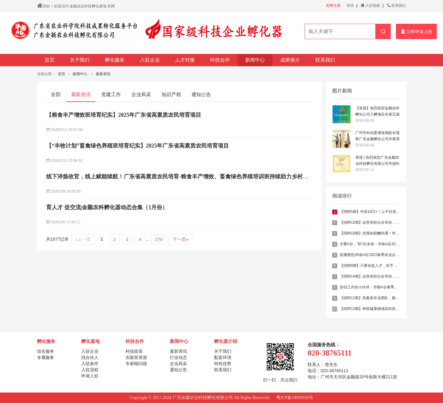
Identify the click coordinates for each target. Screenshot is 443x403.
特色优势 (222, 363)
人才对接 (185, 60)
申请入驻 (89, 375)
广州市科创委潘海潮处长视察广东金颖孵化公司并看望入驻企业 (377, 136)
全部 (56, 94)
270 (158, 239)
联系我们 (396, 5)
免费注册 (333, 5)
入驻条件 (89, 363)
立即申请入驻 (417, 31)
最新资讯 (103, 74)
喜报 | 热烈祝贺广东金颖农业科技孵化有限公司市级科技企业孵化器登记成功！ (377, 161)
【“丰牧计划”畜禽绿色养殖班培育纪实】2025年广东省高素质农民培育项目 (137, 146)
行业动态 (178, 357)
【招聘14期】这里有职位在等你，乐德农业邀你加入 (382, 276)
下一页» (180, 239)
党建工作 (111, 94)
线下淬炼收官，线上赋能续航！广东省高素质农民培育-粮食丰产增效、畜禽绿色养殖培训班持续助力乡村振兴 (180, 176)
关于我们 (80, 60)
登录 (350, 5)
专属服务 (45, 357)
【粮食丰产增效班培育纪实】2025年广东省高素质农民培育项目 (123, 115)
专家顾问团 (136, 363)
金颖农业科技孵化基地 (88, 6)
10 (335, 309)
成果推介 (290, 60)
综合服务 (45, 351)
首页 (49, 60)
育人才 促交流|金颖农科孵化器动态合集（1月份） (107, 207)
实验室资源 (136, 357)
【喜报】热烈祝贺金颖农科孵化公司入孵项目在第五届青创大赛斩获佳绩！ (377, 111)
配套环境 (222, 357)
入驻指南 (370, 5)
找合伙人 (89, 357)
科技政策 (134, 351)
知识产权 (171, 94)
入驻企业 (150, 60)
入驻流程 (89, 369)
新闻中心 (255, 60)
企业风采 (141, 94)
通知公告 (201, 94)
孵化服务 (115, 60)
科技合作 (220, 60)
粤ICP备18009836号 (294, 397)
